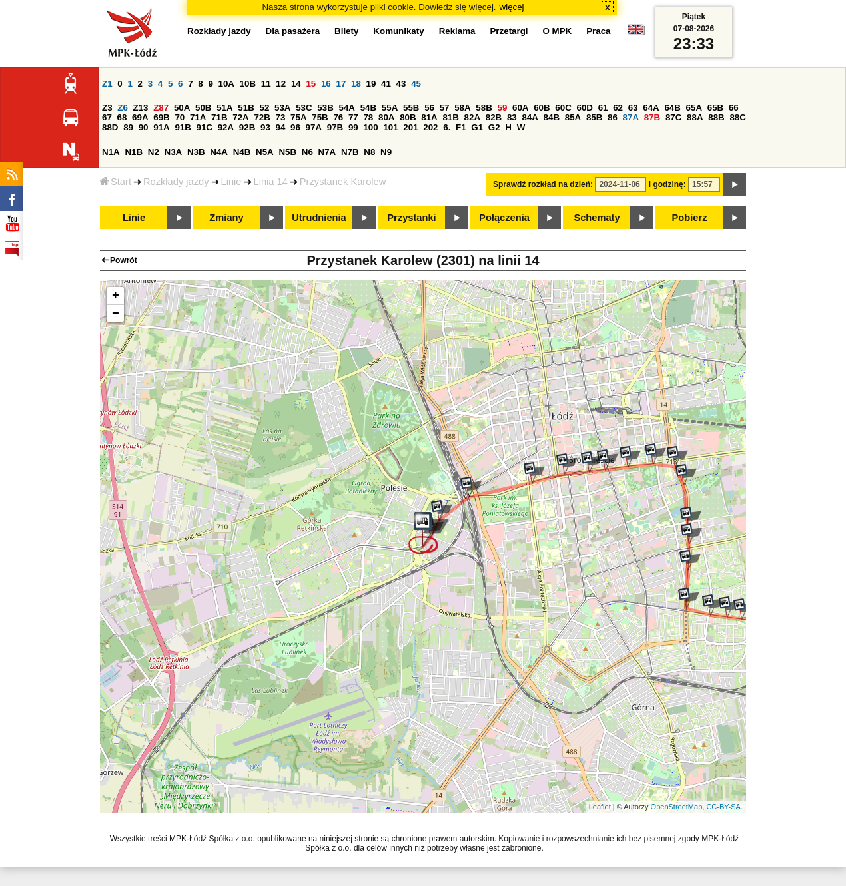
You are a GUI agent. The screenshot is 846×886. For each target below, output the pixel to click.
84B (552, 117)
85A (573, 117)
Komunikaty (398, 31)
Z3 (107, 107)
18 (356, 84)
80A (386, 117)
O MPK (557, 31)
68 (122, 117)
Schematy (597, 217)
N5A (265, 152)
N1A (111, 152)
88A (695, 117)
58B (484, 107)
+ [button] (115, 296)
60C (563, 107)
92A (226, 127)
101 (390, 127)
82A (472, 117)
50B (203, 107)
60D (585, 107)
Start (115, 181)
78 (368, 117)
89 (128, 127)
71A (198, 117)
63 (633, 107)
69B (161, 117)
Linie (231, 181)
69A (140, 117)
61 (603, 107)
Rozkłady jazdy (176, 181)
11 (266, 84)
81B (450, 117)
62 (618, 107)
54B (368, 107)
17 (341, 84)
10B (248, 84)
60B (542, 107)
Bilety (346, 31)
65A (694, 107)
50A (182, 107)
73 (281, 117)
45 (416, 84)
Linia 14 (271, 181)
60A (520, 107)
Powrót (123, 260)
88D (110, 127)
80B (408, 117)
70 (180, 117)
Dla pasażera (293, 31)
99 (353, 127)
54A (347, 107)
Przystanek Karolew (343, 181)
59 (503, 107)
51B (246, 107)
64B (672, 107)
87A (631, 117)
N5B (287, 152)
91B (183, 127)
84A (530, 117)
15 (311, 84)
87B (652, 117)
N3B (196, 152)
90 (144, 127)
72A (240, 117)
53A (282, 107)
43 (401, 84)
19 (371, 84)
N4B (242, 152)
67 (107, 117)
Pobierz (689, 217)
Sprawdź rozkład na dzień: (543, 184)
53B (325, 107)
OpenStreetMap (677, 807)
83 (512, 117)
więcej (512, 7)
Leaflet (600, 807)
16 (326, 84)
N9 (386, 152)
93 (265, 127)
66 (734, 107)
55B (411, 107)
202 (430, 127)
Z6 (122, 107)
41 (386, 84)
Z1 (107, 84)
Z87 (161, 107)
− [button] (115, 314)
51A (224, 107)
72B (262, 117)
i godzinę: (667, 184)
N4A (219, 152)
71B (219, 117)
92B (247, 127)
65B (715, 107)
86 (613, 117)
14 (296, 84)
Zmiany (226, 217)
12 (281, 84)
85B (594, 117)
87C (673, 117)
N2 (153, 152)
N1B (134, 152)
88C (737, 117)
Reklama (457, 31)
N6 (307, 152)
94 (281, 127)
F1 (461, 127)
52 (265, 107)
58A (462, 107)
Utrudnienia (319, 217)
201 (410, 127)
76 (338, 117)
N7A (327, 152)
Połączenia (504, 217)
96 (295, 127)
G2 (494, 127)
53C (304, 107)
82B (494, 117)
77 (353, 117)
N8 (369, 152)
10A (226, 84)
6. (446, 127)
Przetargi (509, 31)
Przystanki (411, 217)
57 (445, 107)
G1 (477, 127)
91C (204, 127)
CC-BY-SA (723, 807)
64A (651, 107)
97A (314, 127)
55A (390, 107)
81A (429, 117)
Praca (598, 31)
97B (335, 127)
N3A (174, 152)
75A (298, 117)
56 (429, 107)
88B (716, 117)
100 (370, 127)
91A (161, 127)
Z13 (141, 107)
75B (320, 117)
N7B (350, 152)
